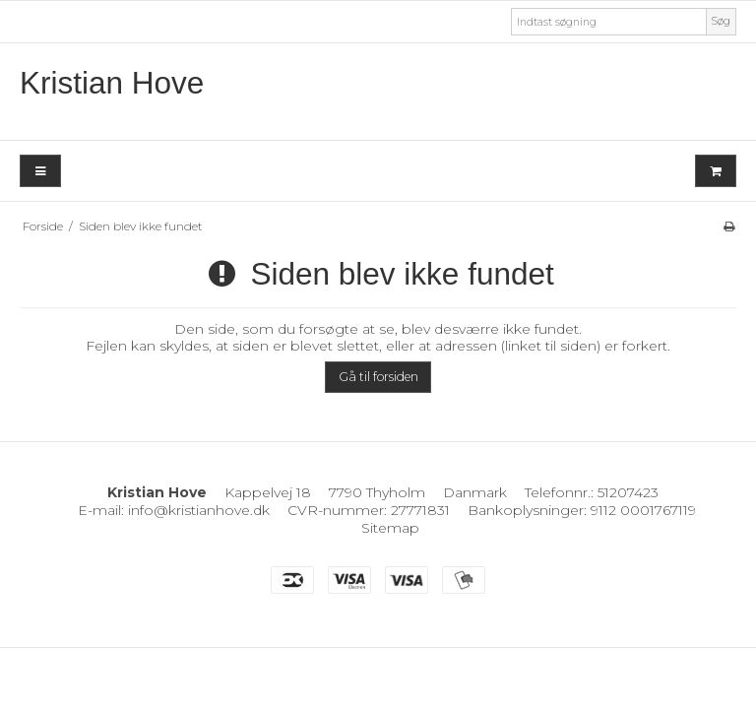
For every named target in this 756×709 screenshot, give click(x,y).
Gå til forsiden (378, 376)
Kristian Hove (112, 82)
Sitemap (390, 528)
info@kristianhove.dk (199, 510)
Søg (721, 21)
